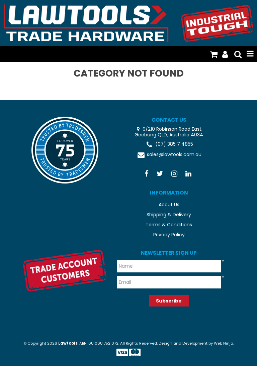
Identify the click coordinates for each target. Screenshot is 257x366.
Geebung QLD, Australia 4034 (169, 135)
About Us (169, 204)
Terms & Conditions (169, 224)
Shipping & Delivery (169, 214)
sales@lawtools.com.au (169, 154)
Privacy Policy (169, 234)
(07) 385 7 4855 (169, 144)
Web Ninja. (224, 343)
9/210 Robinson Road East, (171, 129)
